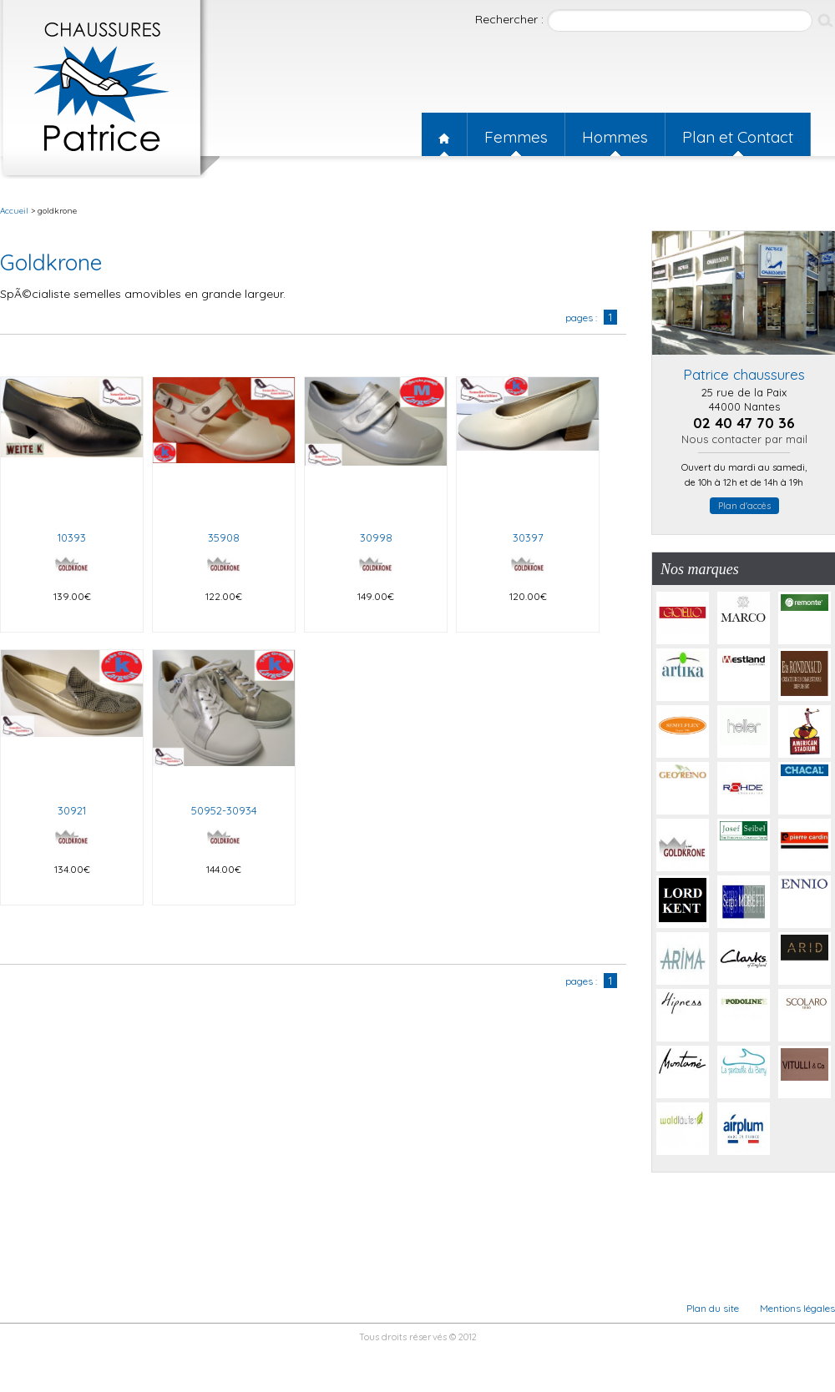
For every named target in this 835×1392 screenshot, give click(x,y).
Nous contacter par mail (744, 439)
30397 (528, 537)
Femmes (516, 137)
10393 (72, 537)
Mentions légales (797, 1308)
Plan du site (712, 1308)
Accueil (444, 134)
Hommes (615, 137)
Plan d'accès (744, 506)
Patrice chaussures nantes (110, 89)
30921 (72, 810)
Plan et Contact (737, 137)
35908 (224, 537)
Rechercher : (511, 19)
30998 (376, 537)
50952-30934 (224, 810)
